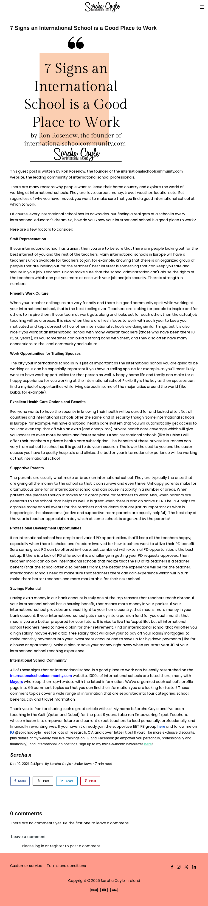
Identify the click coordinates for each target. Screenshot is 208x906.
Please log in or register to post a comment (61, 846)
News (88, 763)
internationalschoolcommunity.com (152, 171)
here (148, 744)
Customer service (26, 865)
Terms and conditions (66, 865)
